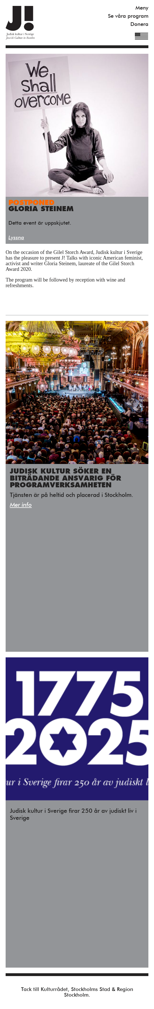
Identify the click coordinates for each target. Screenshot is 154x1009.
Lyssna (16, 237)
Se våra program (128, 16)
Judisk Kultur (20, 22)
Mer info (21, 505)
